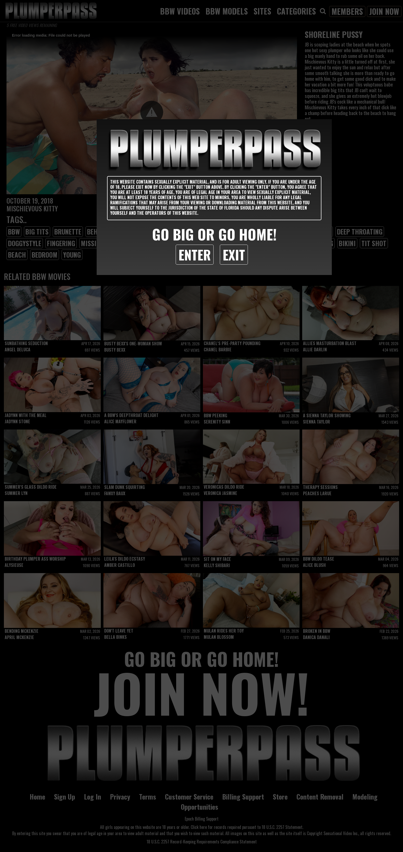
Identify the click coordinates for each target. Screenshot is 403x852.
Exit (234, 254)
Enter (195, 254)
